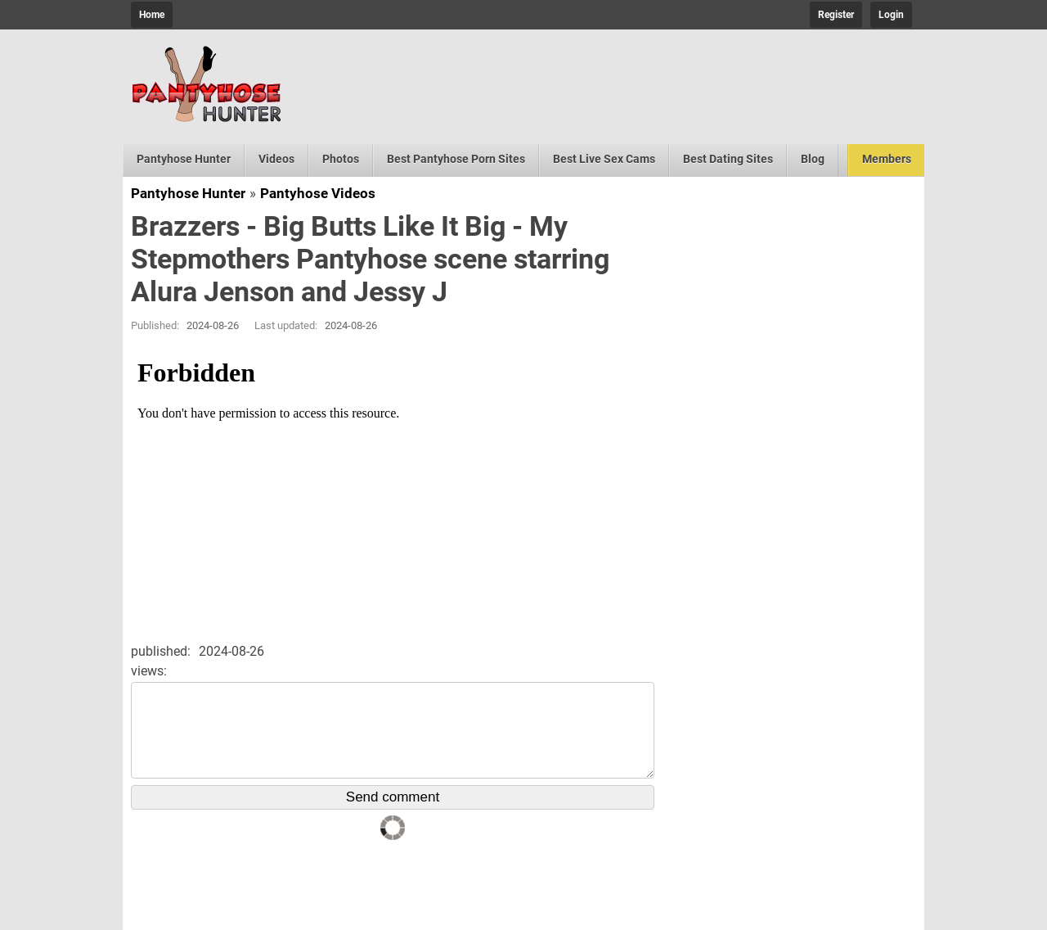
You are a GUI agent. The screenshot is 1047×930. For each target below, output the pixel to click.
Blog (813, 158)
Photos (340, 158)
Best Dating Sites (728, 158)
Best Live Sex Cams (604, 158)
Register (836, 14)
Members (886, 158)
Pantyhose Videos (317, 193)
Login (891, 14)
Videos (276, 158)
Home (151, 14)
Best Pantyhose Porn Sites (456, 158)
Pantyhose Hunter (184, 158)
